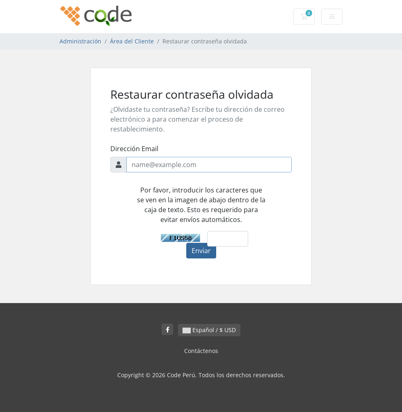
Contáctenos (201, 351)
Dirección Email (134, 148)
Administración (80, 41)
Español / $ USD (209, 330)
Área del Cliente (132, 41)
